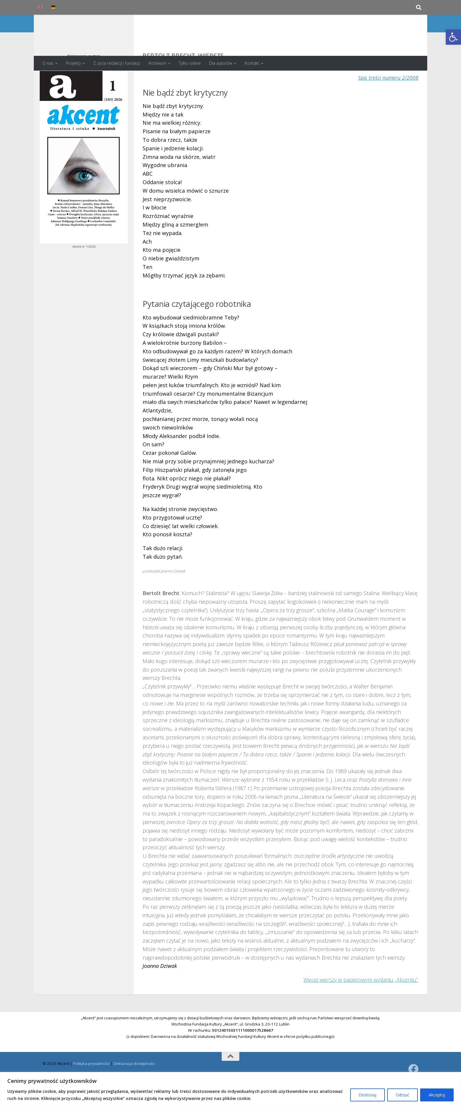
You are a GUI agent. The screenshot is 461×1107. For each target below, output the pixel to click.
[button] (453, 37)
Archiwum (157, 63)
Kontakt (252, 63)
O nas (48, 63)
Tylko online (190, 63)
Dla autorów (220, 63)
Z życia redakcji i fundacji (116, 63)
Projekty (73, 63)
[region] (230, 1089)
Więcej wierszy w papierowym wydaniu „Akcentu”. (360, 1003)
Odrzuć (402, 1095)
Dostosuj (367, 1095)
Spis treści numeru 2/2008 (387, 101)
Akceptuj (437, 1095)
